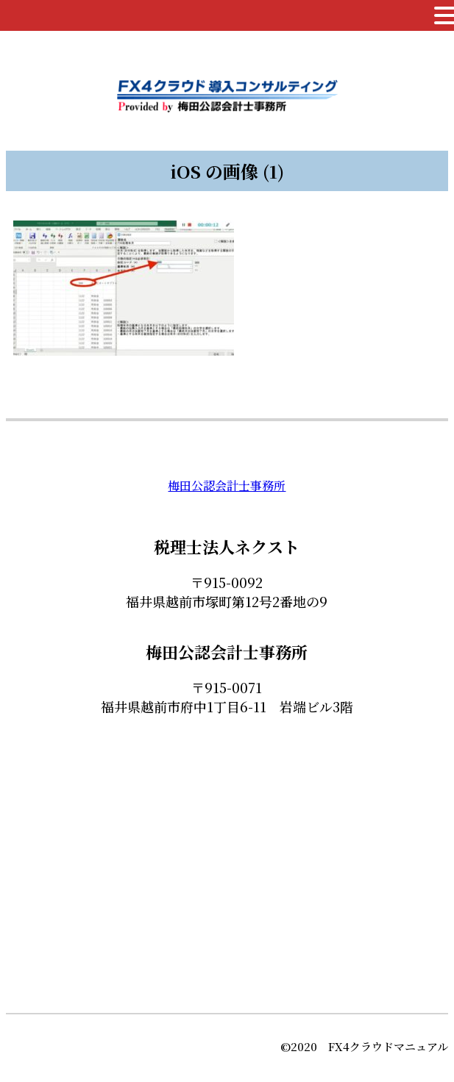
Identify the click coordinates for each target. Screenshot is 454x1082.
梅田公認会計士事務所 (226, 485)
